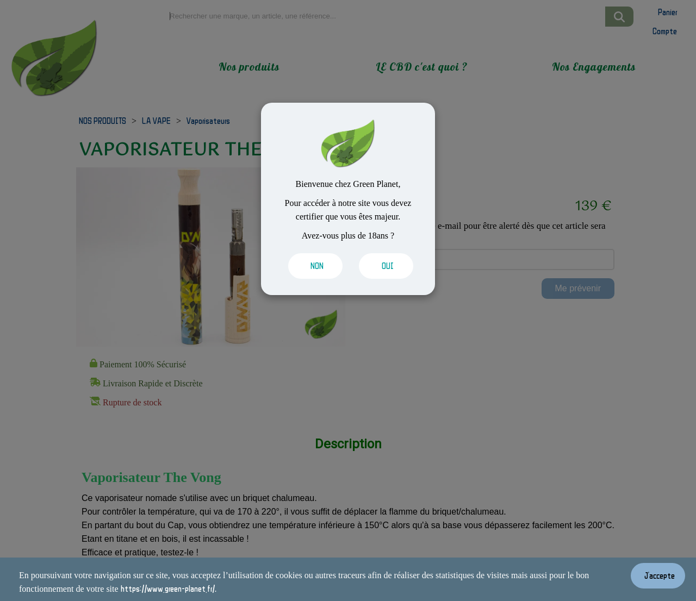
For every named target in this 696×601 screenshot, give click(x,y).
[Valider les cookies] (312, 266)
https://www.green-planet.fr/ (168, 588)
